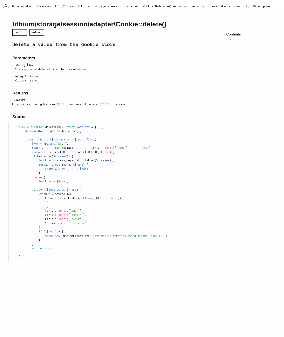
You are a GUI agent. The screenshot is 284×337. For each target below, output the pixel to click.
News (158, 6)
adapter (101, 24)
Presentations (219, 6)
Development (262, 6)
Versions (198, 6)
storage (48, 24)
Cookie (127, 24)
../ (228, 40)
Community (242, 6)
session (74, 24)
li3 (4, 5)
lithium (23, 24)
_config (109, 147)
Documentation (177, 6)
